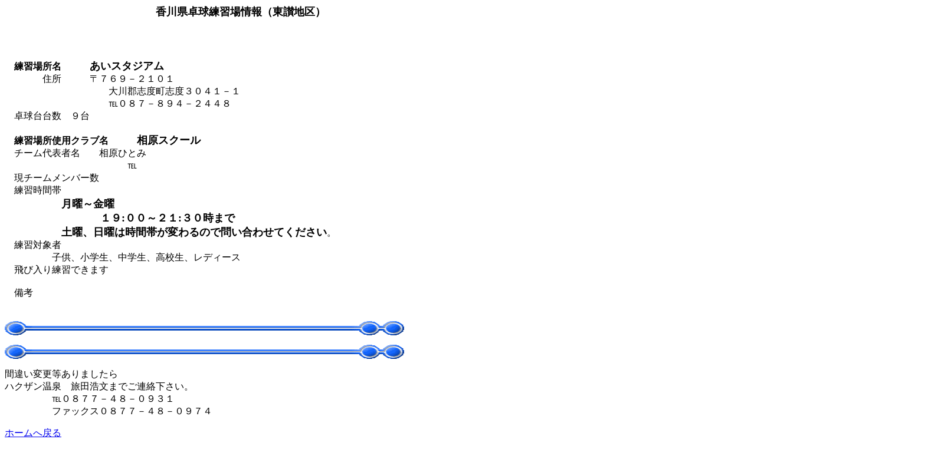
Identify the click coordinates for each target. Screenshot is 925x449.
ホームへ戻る (33, 433)
